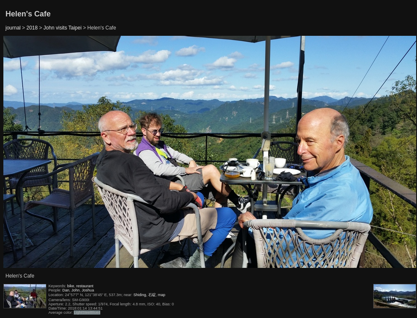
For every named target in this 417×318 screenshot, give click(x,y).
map (162, 295)
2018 (32, 28)
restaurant (85, 286)
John (76, 290)
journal (13, 28)
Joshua (88, 290)
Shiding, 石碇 (145, 295)
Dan (66, 290)
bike (71, 286)
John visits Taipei (62, 28)
